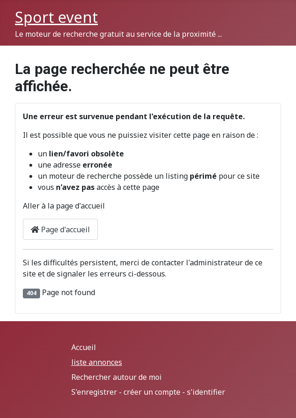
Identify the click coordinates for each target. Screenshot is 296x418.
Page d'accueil (60, 229)
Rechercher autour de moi (116, 377)
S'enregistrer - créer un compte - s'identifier (148, 392)
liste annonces (96, 362)
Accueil (83, 347)
